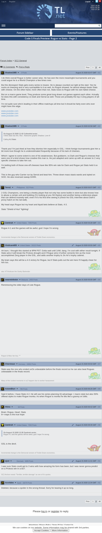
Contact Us (68, 525)
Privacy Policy (45, 525)
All (100, 67)
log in (44, 511)
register (55, 511)
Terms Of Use (57, 525)
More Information (60, 530)
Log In (4, 2)
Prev (88, 67)
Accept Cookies (41, 530)
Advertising (33, 525)
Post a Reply (23, 67)
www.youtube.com (9, 111)
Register (12, 2)
